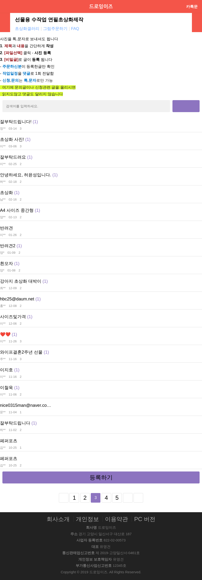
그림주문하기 (55, 28)
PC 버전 (144, 519)
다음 (128, 498)
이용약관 (116, 519)
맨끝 (138, 498)
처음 (63, 498)
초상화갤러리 (27, 28)
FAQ (75, 28)
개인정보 (87, 519)
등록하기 (101, 477)
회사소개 (58, 519)
